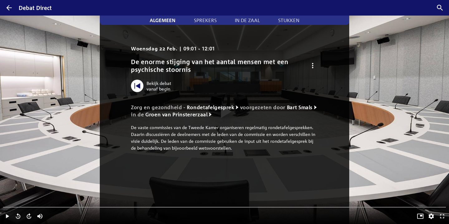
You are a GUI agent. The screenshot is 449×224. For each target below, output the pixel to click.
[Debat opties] (312, 65)
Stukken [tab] (288, 20)
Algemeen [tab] (163, 20)
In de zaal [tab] (247, 20)
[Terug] (9, 8)
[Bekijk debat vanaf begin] (152, 86)
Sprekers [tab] (205, 20)
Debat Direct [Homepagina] (35, 7)
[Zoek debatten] (440, 8)
